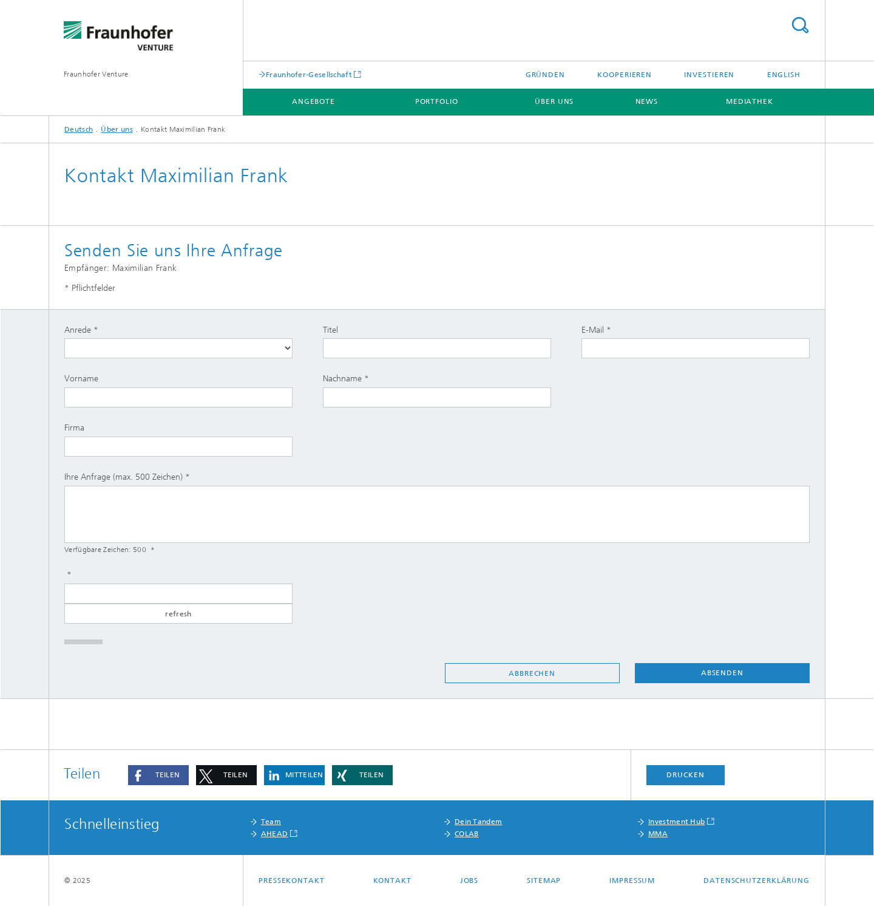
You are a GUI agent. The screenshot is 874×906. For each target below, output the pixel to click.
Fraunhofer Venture (96, 74)
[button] (158, 775)
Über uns (554, 101)
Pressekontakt (292, 880)
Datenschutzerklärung (756, 880)
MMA (658, 833)
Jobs (469, 880)
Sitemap (544, 880)
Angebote (313, 101)
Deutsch (78, 129)
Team (271, 821)
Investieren (709, 74)
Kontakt (392, 880)
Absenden (722, 673)
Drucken (685, 775)
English (784, 74)
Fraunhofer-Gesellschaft (309, 74)
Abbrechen (532, 673)
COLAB (467, 833)
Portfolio (436, 101)
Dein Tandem (478, 821)
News (647, 101)
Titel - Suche (800, 25)
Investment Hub (676, 821)
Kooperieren (624, 74)
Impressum (632, 880)
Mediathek (749, 101)
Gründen (545, 74)
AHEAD (274, 833)
